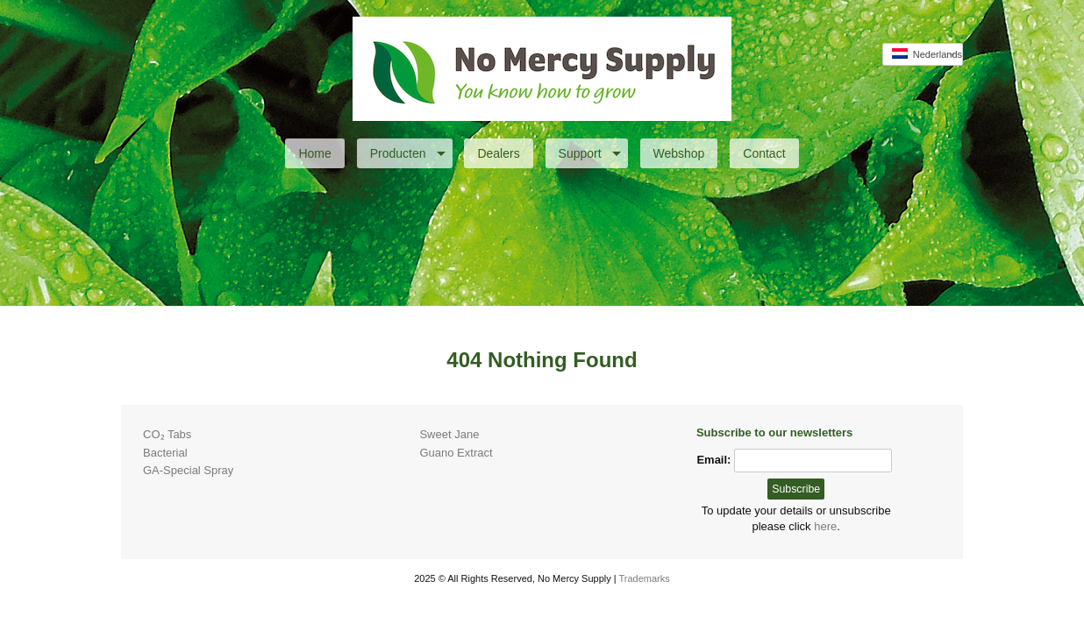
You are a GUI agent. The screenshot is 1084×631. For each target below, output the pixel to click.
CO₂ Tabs (167, 434)
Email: (713, 459)
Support (590, 153)
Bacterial (165, 452)
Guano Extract (455, 452)
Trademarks (644, 578)
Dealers (498, 153)
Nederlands (927, 54)
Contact (764, 153)
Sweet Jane (449, 434)
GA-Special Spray (188, 470)
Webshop (679, 153)
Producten (408, 153)
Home (314, 153)
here (825, 526)
